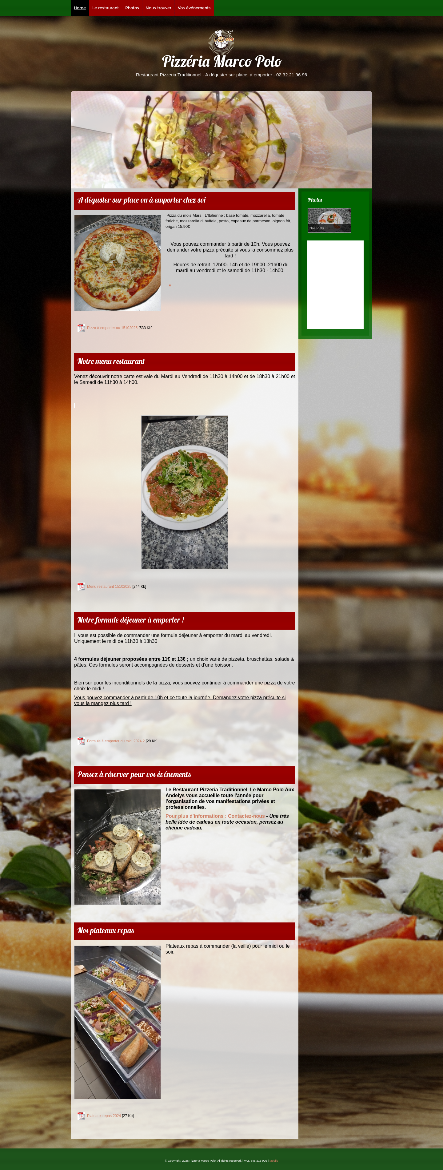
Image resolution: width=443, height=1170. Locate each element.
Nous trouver (158, 7)
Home (80, 7)
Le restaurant (105, 7)
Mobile (273, 1160)
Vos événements (194, 7)
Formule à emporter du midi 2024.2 (116, 741)
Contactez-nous (215, 816)
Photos (132, 7)
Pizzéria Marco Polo (221, 63)
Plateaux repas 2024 (104, 1116)
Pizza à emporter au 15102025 (112, 328)
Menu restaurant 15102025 (109, 586)
